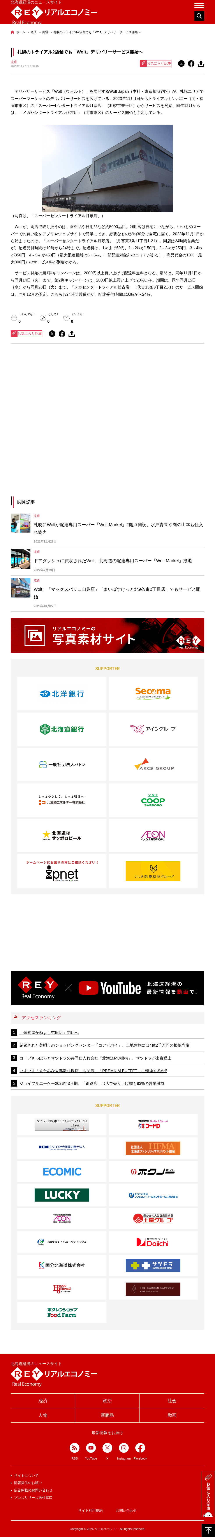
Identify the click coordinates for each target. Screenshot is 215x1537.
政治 (107, 1400)
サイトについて (26, 1475)
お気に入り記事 (155, 63)
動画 (172, 1415)
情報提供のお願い (28, 1483)
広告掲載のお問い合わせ (33, 1490)
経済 (43, 1400)
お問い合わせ (126, 1510)
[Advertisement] (107, 387)
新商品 (107, 1415)
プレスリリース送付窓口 (33, 1497)
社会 (172, 1400)
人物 (43, 1415)
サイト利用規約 (90, 1510)
